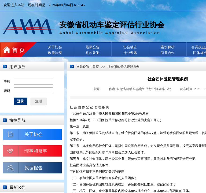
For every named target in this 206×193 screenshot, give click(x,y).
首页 (96, 67)
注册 (38, 101)
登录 (20, 101)
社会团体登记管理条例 (123, 67)
